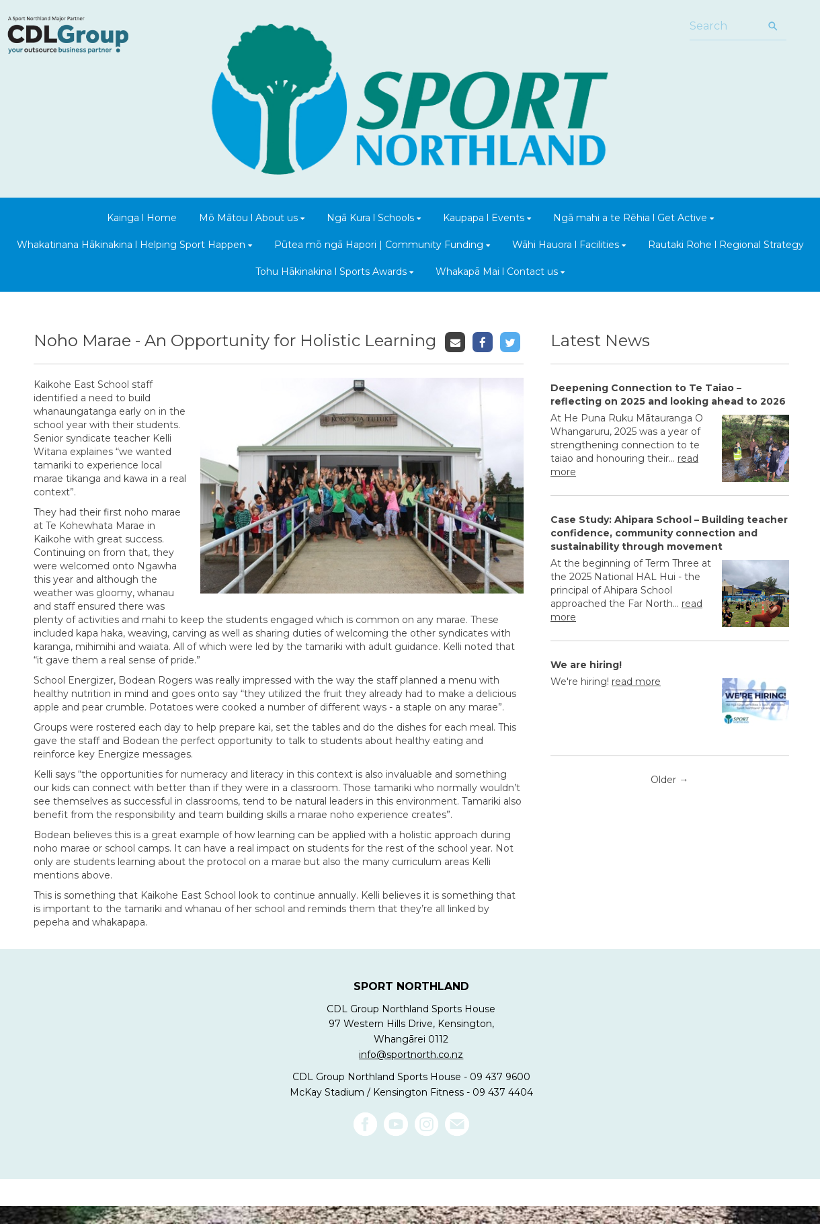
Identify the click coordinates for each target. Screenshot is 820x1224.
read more (636, 682)
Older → (669, 780)
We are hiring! (586, 665)
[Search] (725, 26)
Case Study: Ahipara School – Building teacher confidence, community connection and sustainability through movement (669, 533)
